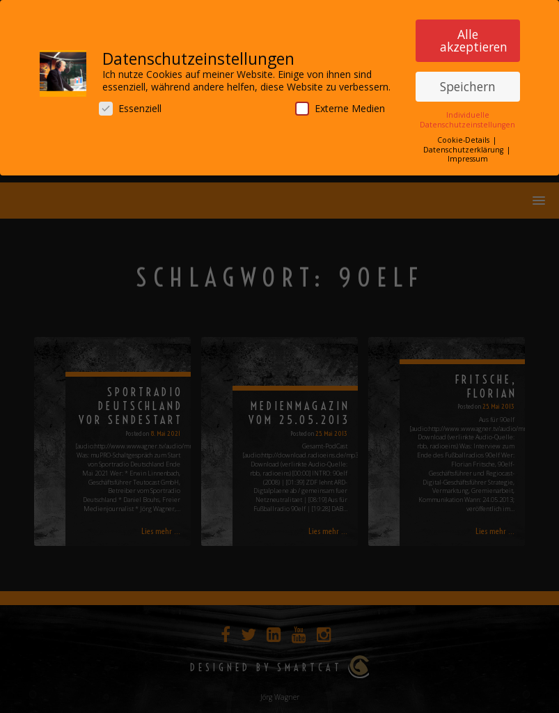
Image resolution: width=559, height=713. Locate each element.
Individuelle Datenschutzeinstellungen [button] (467, 116)
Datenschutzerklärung (464, 145)
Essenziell (130, 104)
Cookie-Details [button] (464, 136)
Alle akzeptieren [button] (473, 37)
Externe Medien (340, 104)
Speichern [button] (468, 83)
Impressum (468, 155)
